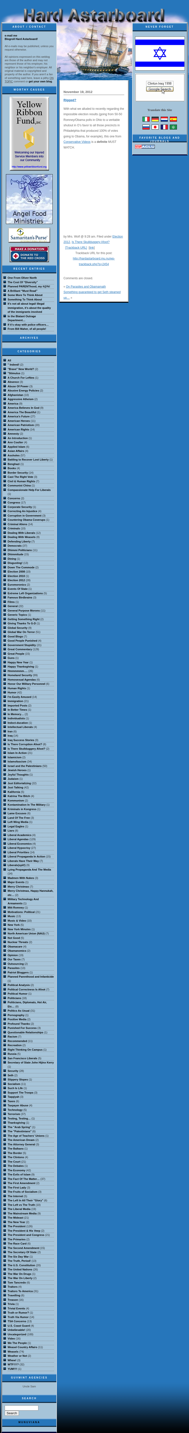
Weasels (13, 1351)
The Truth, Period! (19, 1260)
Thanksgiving (16, 1122)
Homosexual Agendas (22, 679)
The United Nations (20, 1269)
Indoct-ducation (18, 722)
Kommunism (16, 800)
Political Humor (18, 993)
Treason (13, 1299)
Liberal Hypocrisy (19, 847)
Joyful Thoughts (18, 774)
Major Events (16, 882)
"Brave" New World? (21, 369)
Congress (14, 502)
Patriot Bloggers (18, 972)
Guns (11, 657)
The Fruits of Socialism (22, 1191)
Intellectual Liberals (20, 727)
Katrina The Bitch (19, 796)
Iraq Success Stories (21, 740)
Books (12, 468)
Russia (12, 1053)
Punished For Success (22, 1027)
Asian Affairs (16, 450)
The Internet (15, 1196)
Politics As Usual (19, 1010)
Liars (11, 830)
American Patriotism (21, 425)
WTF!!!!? (13, 1364)
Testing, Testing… (19, 1118)
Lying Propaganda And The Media (29, 869)
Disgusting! (15, 562)
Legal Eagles (16, 826)
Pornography (16, 1015)
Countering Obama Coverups (26, 519)
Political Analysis (19, 985)
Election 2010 (16, 576)
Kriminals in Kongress (22, 809)
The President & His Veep (24, 1230)
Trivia (11, 1304)
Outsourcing (16, 963)
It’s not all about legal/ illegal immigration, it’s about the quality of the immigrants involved (29, 307)
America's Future (19, 416)
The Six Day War (18, 1256)
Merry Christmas (18, 886)
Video (11, 1338)
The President (17, 1226)
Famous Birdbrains (20, 597)
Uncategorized (17, 1334)
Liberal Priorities (18, 852)
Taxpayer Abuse (18, 1105)
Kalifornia (14, 791)
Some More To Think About (25, 295)
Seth (11, 1075)
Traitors (12, 1286)
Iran (10, 731)
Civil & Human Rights (21, 481)
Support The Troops (20, 1092)
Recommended (17, 1041)
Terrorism (14, 1114)
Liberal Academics (20, 835)
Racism (12, 1036)
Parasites (14, 968)
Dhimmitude (15, 554)
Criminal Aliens (17, 524)
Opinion (13, 955)
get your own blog (40, 81)
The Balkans (16, 1148)
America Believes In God (23, 407)
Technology (15, 1109)
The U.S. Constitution (21, 1265)
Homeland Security (20, 675)
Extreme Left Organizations (25, 593)
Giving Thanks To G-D (22, 623)
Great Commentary (20, 649)
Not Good (14, 937)
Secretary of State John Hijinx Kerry (31, 1062)
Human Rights (17, 688)
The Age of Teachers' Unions (26, 1135)
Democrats (15, 545)
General (13, 606)
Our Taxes (14, 959)
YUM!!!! (12, 1368)
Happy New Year (18, 662)
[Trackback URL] (76, 247)
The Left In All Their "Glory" (25, 1200)
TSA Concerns (17, 1321)
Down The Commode (21, 567)
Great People (16, 653)
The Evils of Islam (19, 1174)
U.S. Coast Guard (19, 1325)
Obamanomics (17, 950)
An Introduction (18, 438)
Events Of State (18, 588)
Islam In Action (17, 752)
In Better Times (17, 709)
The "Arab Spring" (19, 1127)
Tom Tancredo (17, 1282)
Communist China (19, 485)
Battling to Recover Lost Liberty (28, 459)
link (92, 247)
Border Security (18, 472)
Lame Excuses (17, 813)
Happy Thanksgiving (21, 666)
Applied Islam (16, 446)
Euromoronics (17, 584)
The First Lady (17, 1187)
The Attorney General (21, 1144)
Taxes (11, 1101)
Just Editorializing (19, 783)
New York (14, 924)
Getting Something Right (24, 619)
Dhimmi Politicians (20, 550)
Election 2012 (16, 580)
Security (13, 1070)
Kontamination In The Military (27, 804)
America (13, 403)
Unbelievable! (16, 1329)
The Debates (16, 1165)
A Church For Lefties (21, 377)
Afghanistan (15, 394)
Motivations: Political (21, 912)
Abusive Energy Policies (23, 390)
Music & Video (17, 920)
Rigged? (69, 100)
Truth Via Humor (18, 1317)
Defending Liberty (19, 541)
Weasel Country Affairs (22, 1347)
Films (11, 601)
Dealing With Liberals (21, 532)
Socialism (14, 1083)
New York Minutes (19, 929)
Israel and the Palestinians (25, 765)
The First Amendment (21, 1183)
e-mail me (11, 35)
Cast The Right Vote (20, 476)
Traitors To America (20, 1291)
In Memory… (16, 714)
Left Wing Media (18, 821)
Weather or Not (17, 1355)
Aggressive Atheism (20, 399)
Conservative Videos (77, 142)
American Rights (18, 429)
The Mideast (15, 1217)
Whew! (12, 1360)
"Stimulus (14, 373)
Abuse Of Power (18, 386)
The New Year (16, 1222)
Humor (12, 692)
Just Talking (15, 787)
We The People (17, 1342)
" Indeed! (13, 364)
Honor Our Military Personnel (26, 683)
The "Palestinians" (20, 1131)
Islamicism (14, 757)
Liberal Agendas (18, 839)
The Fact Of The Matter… (24, 1178)
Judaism (13, 778)
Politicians (14, 998)
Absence (13, 381)
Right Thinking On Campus (25, 1049)
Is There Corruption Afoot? (25, 744)
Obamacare (15, 946)
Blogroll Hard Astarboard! (21, 38)
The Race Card (17, 1243)
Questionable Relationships (25, 1032)
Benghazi (14, 464)
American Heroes (19, 420)
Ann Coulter (15, 442)
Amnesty (13, 433)
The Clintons (16, 1157)
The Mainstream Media (22, 1213)
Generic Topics (17, 614)
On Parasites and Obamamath (86, 286)
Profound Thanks (19, 1023)
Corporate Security (20, 506)
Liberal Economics (20, 843)
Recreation (15, 1045)
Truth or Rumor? (18, 1312)
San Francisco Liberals (22, 1058)
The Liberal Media (19, 1209)
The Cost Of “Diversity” (23, 282)
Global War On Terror (21, 632)
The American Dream (21, 1139)
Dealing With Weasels (21, 537)
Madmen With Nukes (21, 877)
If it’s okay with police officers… (28, 324)
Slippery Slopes (18, 1079)
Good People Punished (22, 640)
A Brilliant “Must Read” (22, 290)
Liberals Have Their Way (23, 860)
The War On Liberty (20, 1278)
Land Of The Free (19, 817)
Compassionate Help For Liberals (29, 489)
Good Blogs (15, 636)
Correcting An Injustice (22, 511)
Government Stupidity (22, 645)
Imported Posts (17, 705)
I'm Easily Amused (19, 696)
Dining (12, 558)
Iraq (10, 735)
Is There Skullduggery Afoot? (91, 242)
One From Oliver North (22, 277)
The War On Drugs (19, 1273)
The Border (15, 1153)
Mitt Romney (16, 907)
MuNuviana (29, 1422)
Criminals (14, 528)
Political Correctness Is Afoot (26, 989)
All (9, 360)
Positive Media (17, 1019)
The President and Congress (26, 1234)
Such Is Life (15, 1088)
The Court (14, 1161)
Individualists (16, 718)
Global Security (18, 627)
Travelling (14, 1295)
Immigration (15, 701)
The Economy (16, 1170)
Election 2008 (16, 571)
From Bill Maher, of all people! (27, 328)
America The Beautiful (22, 412)
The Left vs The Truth (21, 1204)
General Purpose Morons (24, 610)
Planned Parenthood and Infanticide (31, 976)
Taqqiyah (13, 1096)
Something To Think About (25, 299)
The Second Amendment (23, 1248)
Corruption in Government (25, 515)
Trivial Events (16, 1308)
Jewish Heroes (17, 770)
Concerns (14, 498)
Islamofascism (17, 761)
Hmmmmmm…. (18, 671)
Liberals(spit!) (17, 865)
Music (11, 916)
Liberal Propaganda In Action (26, 856)
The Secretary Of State (22, 1252)
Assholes (14, 455)
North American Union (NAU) (26, 933)
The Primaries (17, 1239)
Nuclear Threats (18, 942)
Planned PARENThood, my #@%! (29, 286)
